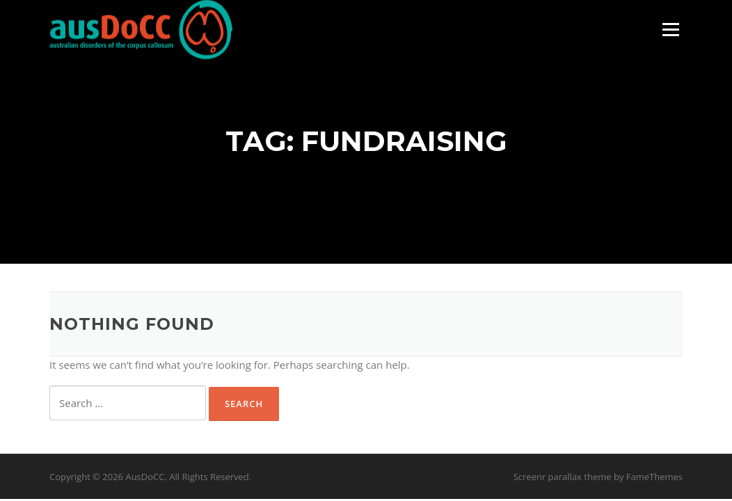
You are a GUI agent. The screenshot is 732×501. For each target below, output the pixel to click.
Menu (670, 29)
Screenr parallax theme (563, 476)
